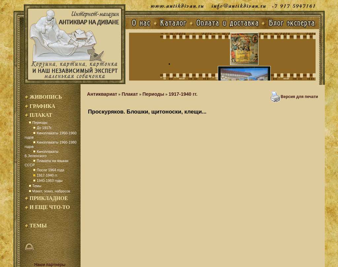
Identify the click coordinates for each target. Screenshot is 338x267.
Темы (36, 186)
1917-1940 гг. (47, 175)
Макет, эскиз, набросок (51, 191)
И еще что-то (50, 207)
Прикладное (49, 198)
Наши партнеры (50, 264)
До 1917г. (44, 128)
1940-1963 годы (49, 181)
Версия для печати (299, 96)
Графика (42, 106)
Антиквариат (102, 94)
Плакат (41, 115)
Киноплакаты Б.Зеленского (42, 154)
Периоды (40, 122)
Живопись (46, 97)
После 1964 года (50, 170)
